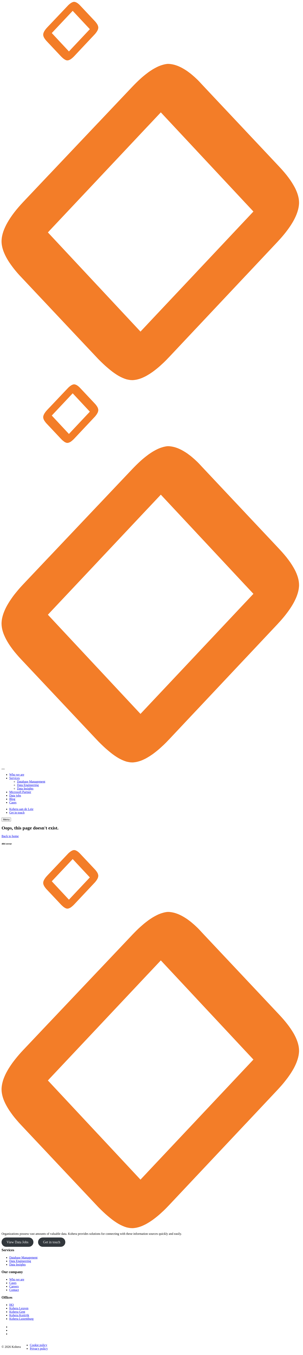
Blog (12, 799)
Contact (14, 1290)
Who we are (16, 774)
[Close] (3, 769)
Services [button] (14, 778)
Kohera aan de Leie (21, 809)
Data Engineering (28, 785)
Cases (12, 802)
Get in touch (17, 812)
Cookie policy (38, 1345)
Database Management (31, 781)
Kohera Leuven (18, 1308)
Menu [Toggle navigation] (6, 819)
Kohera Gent (17, 1311)
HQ (11, 1304)
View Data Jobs (17, 1242)
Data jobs (15, 795)
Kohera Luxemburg (21, 1318)
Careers (14, 1286)
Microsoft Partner (20, 792)
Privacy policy (39, 1348)
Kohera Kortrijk (19, 1315)
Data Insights (25, 788)
